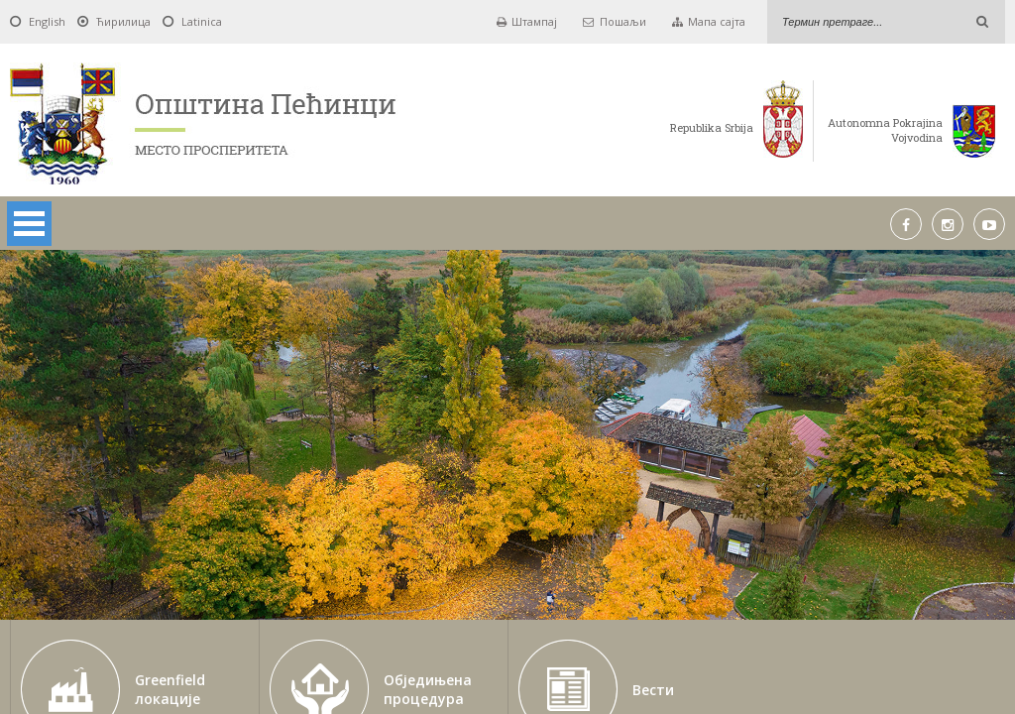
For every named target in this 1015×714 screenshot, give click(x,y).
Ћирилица (123, 21)
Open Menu (29, 223)
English (47, 21)
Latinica (201, 21)
